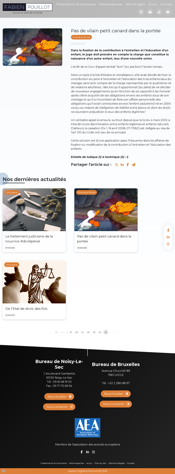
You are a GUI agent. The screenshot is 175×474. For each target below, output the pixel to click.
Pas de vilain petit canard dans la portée (104, 238)
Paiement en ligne (150, 12)
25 (106, 332)
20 (76, 332)
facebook (168, 230)
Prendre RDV (141, 12)
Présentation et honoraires (76, 4)
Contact (166, 4)
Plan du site (100, 463)
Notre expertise (110, 4)
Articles (130, 463)
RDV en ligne (135, 4)
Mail (167, 12)
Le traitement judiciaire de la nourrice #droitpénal (29, 238)
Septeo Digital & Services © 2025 (87, 471)
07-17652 (133, 128)
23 (94, 332)
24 (100, 332)
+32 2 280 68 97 (119, 383)
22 (88, 332)
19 (71, 332)
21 (82, 332)
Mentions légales (117, 463)
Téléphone (159, 12)
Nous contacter (57, 407)
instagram (168, 244)
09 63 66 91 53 (62, 381)
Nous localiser (57, 396)
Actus (153, 4)
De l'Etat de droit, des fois (26, 308)
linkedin (168, 237)
